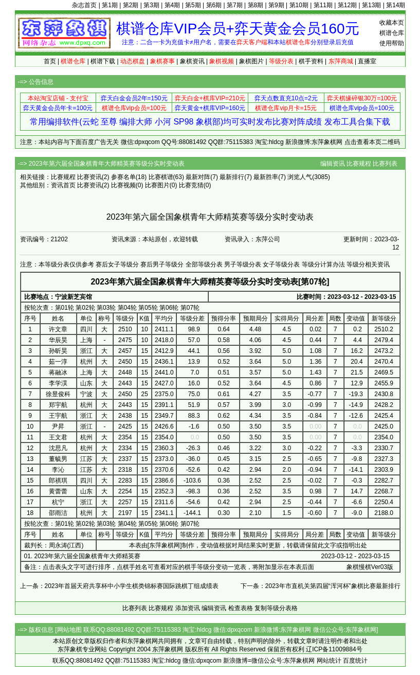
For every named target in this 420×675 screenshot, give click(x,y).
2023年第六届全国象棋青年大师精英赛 (87, 556)
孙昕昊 (58, 350)
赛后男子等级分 (162, 264)
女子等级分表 (281, 264)
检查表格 (240, 608)
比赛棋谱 (161, 177)
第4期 (172, 5)
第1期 (110, 5)
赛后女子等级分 (117, 264)
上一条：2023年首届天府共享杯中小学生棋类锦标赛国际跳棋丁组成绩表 (119, 586)
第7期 (235, 5)
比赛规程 (358, 163)
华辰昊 (58, 340)
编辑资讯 (332, 163)
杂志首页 (84, 5)
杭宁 (58, 502)
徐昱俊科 (58, 394)
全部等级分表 (204, 264)
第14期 (395, 5)
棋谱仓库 (391, 33)
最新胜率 (265, 177)
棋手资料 (311, 61)
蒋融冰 (58, 372)
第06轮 (168, 307)
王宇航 (58, 415)
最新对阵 (198, 177)
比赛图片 (157, 185)
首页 (50, 61)
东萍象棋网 (164, 545)
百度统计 (355, 660)
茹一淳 (58, 361)
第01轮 (64, 307)
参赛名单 (123, 177)
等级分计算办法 (323, 264)
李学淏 (58, 383)
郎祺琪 (58, 480)
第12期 (347, 5)
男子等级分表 (242, 264)
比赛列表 (385, 163)
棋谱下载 (102, 61)
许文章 (58, 329)
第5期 (193, 5)
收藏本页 (391, 22)
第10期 (298, 5)
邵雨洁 (58, 513)
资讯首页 (63, 185)
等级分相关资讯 (368, 264)
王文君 (58, 437)
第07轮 (189, 307)
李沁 (58, 469)
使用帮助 (391, 43)
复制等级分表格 (276, 608)
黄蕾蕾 (58, 491)
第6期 (214, 5)
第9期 (276, 5)
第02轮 (85, 307)
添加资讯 (187, 608)
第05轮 (147, 307)
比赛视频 (123, 185)
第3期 (151, 5)
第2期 (131, 5)
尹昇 (58, 426)
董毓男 (58, 459)
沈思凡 (58, 448)
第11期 (323, 5)
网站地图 (69, 629)
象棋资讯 (192, 61)
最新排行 (232, 177)
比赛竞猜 (191, 185)
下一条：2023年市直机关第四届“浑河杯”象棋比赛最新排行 (320, 586)
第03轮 (106, 307)
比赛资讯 (89, 177)
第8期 (256, 5)
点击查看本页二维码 (372, 142)
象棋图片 (251, 61)
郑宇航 (58, 404)
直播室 (367, 61)
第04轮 (127, 307)
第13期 (371, 5)
